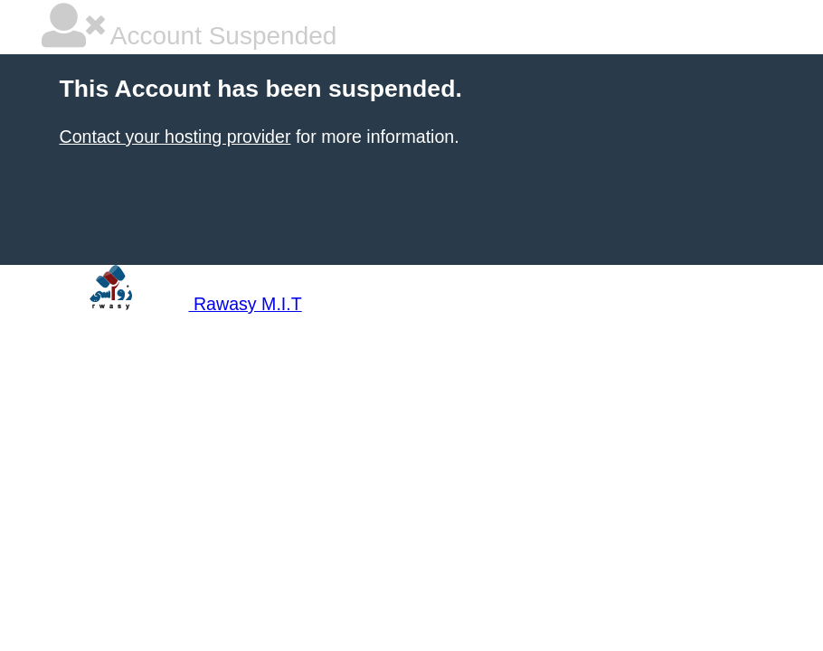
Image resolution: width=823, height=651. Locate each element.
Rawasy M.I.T (172, 304)
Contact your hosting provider (175, 136)
